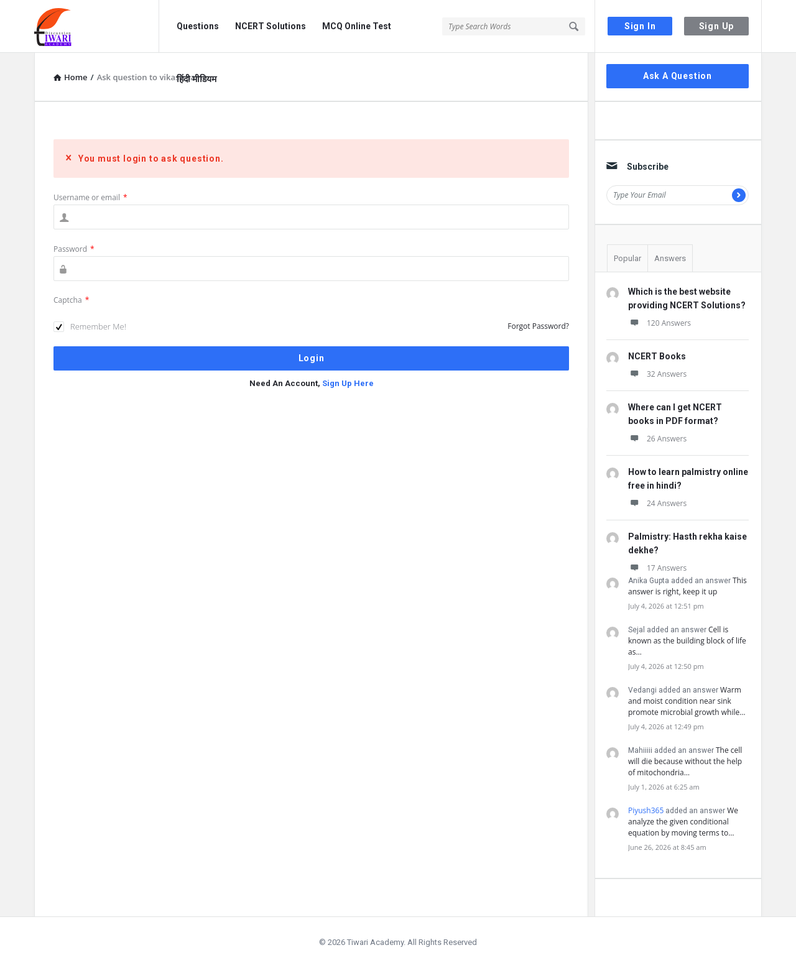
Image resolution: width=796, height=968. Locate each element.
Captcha (71, 300)
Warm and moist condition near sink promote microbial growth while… (687, 701)
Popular (627, 258)
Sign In (640, 26)
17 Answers (657, 568)
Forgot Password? (538, 326)
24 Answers (657, 503)
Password (74, 249)
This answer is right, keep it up (687, 586)
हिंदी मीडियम (196, 79)
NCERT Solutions (270, 26)
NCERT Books (657, 356)
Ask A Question (677, 76)
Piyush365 (646, 810)
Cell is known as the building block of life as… (687, 640)
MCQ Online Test (356, 26)
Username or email (90, 197)
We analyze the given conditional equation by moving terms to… (683, 821)
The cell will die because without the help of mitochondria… (685, 761)
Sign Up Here (348, 383)
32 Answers (657, 374)
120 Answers (659, 323)
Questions (198, 26)
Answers (670, 258)
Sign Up (716, 26)
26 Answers (657, 438)
